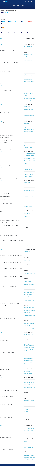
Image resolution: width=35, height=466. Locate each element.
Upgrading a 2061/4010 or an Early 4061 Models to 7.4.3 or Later (28, 298)
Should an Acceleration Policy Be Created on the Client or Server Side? (29, 324)
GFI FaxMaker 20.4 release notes (28, 169)
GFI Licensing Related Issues (27, 409)
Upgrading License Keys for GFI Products (29, 415)
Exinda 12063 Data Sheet (27, 245)
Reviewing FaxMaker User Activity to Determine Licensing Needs (28, 172)
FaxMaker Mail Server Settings (27, 182)
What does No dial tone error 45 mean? (28, 46)
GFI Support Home (27, 1)
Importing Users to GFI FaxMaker (28, 100)
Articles (1, 38)
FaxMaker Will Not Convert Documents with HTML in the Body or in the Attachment (29, 54)
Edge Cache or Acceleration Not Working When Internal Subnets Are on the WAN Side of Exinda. (29, 335)
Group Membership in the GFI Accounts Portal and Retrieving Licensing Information (29, 434)
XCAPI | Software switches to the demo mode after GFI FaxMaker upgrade (29, 153)
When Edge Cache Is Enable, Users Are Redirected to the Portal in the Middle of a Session (29, 345)
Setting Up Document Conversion (28, 60)
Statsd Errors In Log (26, 341)
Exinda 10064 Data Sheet (27, 251)
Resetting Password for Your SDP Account (29, 343)
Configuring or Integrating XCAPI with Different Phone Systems (28, 106)
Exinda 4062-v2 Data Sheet (27, 216)
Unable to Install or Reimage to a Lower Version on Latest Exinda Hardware (28, 373)
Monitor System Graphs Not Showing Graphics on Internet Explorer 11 (28, 358)
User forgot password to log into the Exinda (29, 327)
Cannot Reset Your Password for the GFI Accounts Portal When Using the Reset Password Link (28, 441)
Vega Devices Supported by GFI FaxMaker (29, 170)
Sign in (31, 1)
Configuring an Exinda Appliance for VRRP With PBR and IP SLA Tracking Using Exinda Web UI (29, 385)
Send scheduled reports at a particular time (29, 328)
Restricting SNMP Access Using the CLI (28, 360)
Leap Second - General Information (28, 325)
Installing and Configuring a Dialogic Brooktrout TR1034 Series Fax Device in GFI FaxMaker (29, 132)
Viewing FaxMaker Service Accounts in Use (29, 86)
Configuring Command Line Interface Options (29, 378)
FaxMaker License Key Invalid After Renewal (29, 115)
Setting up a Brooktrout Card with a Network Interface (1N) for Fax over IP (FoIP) (29, 127)
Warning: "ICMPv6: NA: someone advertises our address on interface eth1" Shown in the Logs (29, 363)
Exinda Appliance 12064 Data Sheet (28, 244)
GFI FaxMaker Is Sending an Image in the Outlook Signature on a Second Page (29, 58)
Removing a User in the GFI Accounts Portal (29, 430)
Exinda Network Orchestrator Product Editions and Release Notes (28, 371)
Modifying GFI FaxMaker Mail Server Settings (29, 74)
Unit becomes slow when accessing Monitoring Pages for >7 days (28, 290)
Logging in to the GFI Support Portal (28, 459)
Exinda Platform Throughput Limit (28, 206)
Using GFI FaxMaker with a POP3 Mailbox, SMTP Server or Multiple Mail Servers (29, 190)
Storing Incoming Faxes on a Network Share (29, 81)
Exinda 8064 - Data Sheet (27, 213)
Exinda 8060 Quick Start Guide (27, 258)
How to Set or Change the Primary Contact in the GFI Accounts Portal (29, 428)
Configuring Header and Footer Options (28, 143)
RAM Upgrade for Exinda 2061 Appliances (29, 284)
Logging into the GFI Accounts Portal (28, 447)
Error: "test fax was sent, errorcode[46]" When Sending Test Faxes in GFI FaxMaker (29, 147)
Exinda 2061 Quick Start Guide (27, 281)
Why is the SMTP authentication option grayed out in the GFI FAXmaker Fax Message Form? (29, 158)
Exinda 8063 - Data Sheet (27, 260)
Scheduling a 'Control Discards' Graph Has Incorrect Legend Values (29, 296)
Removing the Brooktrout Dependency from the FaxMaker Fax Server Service (29, 129)
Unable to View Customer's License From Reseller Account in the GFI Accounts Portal (29, 400)
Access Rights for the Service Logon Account (29, 88)
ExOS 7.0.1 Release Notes (27, 312)
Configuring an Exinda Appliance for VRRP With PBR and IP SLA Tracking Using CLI (29, 382)
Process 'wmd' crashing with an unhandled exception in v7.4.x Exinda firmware (29, 300)
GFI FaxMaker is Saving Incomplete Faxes (29, 75)
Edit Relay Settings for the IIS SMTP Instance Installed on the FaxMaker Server (29, 68)
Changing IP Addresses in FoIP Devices (28, 93)
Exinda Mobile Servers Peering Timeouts (29, 233)
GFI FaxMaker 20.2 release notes (28, 176)
